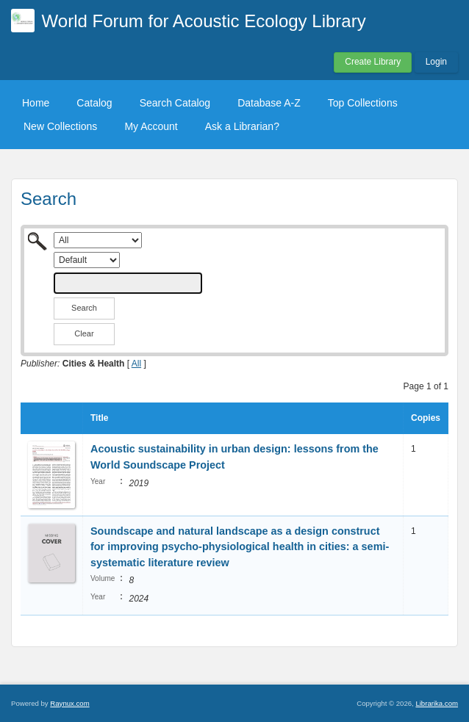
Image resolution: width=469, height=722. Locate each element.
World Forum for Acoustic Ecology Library (204, 21)
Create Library (373, 62)
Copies (425, 418)
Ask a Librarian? (242, 126)
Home (35, 103)
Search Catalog (175, 103)
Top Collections (363, 103)
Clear (83, 333)
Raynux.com (69, 703)
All (136, 363)
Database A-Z (269, 103)
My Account (150, 126)
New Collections (60, 126)
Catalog (94, 103)
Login (436, 62)
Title (99, 418)
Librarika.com (436, 703)
